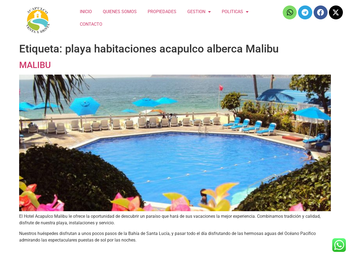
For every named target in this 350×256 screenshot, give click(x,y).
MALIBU (35, 65)
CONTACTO (91, 24)
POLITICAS (235, 12)
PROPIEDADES (162, 11)
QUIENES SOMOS (120, 11)
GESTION (199, 12)
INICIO (86, 11)
